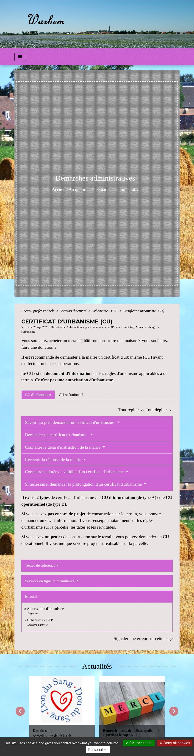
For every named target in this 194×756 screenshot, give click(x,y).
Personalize (98, 750)
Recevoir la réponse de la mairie (53, 459)
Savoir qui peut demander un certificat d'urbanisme (70, 422)
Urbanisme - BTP (104, 311)
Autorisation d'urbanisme (45, 609)
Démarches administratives (118, 189)
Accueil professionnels (38, 311)
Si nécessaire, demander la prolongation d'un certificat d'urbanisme (84, 484)
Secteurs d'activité (73, 311)
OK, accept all (138, 743)
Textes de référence (40, 565)
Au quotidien (80, 189)
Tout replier (132, 409)
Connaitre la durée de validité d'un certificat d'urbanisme (75, 471)
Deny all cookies (174, 743)
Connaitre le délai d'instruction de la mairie (63, 447)
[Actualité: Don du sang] (62, 709)
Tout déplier (159, 409)
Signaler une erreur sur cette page (143, 638)
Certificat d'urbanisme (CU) (143, 311)
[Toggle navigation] (20, 57)
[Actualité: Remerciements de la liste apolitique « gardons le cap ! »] (132, 709)
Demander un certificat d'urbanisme (57, 434)
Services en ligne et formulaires (50, 581)
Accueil (59, 189)
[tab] (38, 394)
